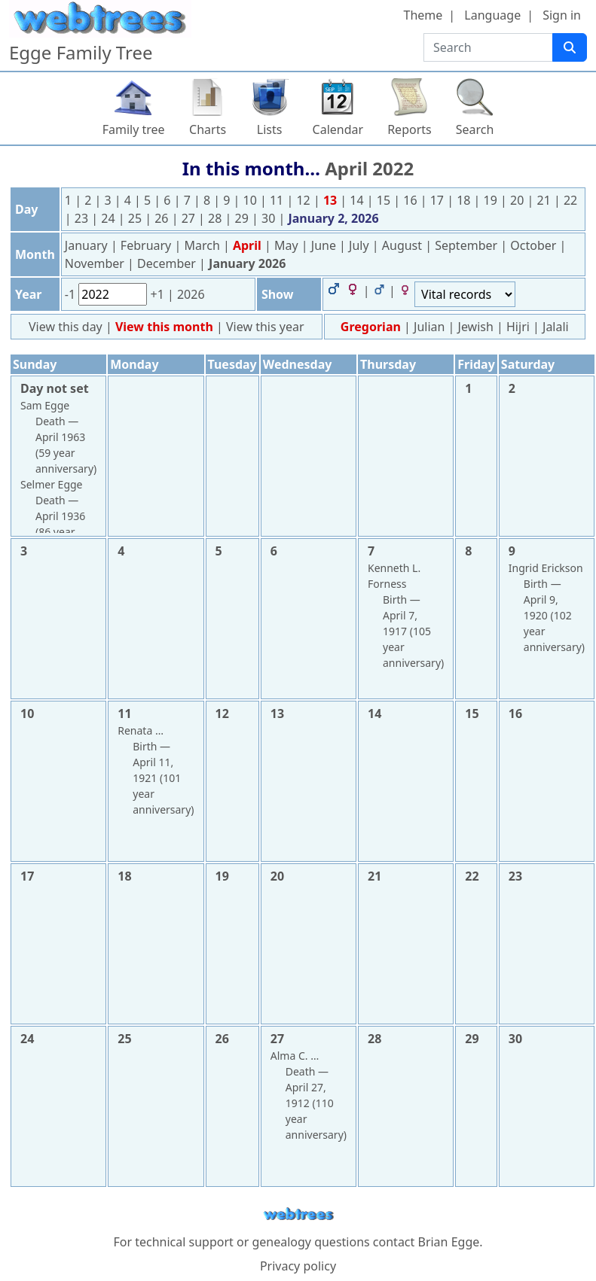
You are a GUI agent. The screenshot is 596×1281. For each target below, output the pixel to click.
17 (438, 200)
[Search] (569, 47)
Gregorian (371, 326)
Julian (429, 326)
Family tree (133, 129)
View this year (265, 326)
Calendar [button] (338, 129)
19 (492, 200)
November (96, 263)
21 (545, 200)
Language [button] (492, 15)
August (403, 245)
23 (83, 218)
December (168, 263)
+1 (158, 294)
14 (358, 200)
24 (109, 218)
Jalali (556, 326)
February (148, 245)
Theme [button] (423, 15)
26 (162, 218)
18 (465, 200)
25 (136, 218)
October (534, 245)
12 (304, 200)
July (360, 245)
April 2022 (369, 168)
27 (190, 218)
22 (570, 200)
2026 (191, 294)
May (287, 245)
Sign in (562, 15)
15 (385, 200)
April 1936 (60, 516)
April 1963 (60, 437)
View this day (67, 326)
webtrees (298, 1214)
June (325, 245)
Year (28, 294)
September (467, 245)
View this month (165, 326)
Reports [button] (409, 129)
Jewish (476, 326)
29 (243, 218)
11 (278, 200)
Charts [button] (207, 129)
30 (269, 218)
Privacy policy (298, 1266)
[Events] (464, 294)
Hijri (518, 326)
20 (518, 200)
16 (411, 200)
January (88, 245)
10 (251, 200)
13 (331, 200)
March (203, 245)
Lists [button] (270, 129)
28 (216, 218)
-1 (71, 294)
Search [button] (475, 129)
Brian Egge (448, 1242)
